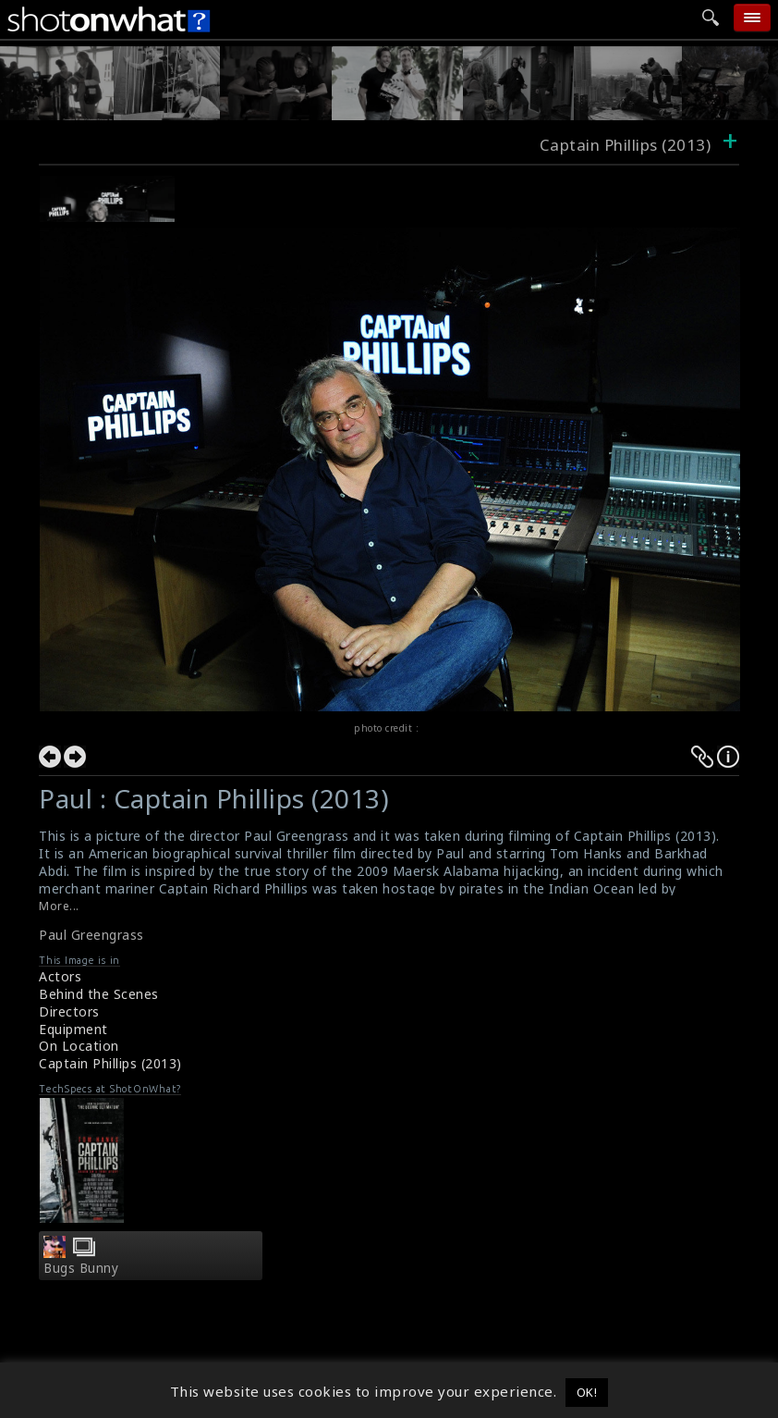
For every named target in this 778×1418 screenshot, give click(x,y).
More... (59, 906)
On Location (79, 1045)
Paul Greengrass (91, 934)
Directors (69, 1011)
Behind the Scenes (99, 994)
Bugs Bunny (80, 1268)
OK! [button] (587, 1392)
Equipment (73, 1029)
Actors (60, 976)
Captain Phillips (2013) (110, 1063)
